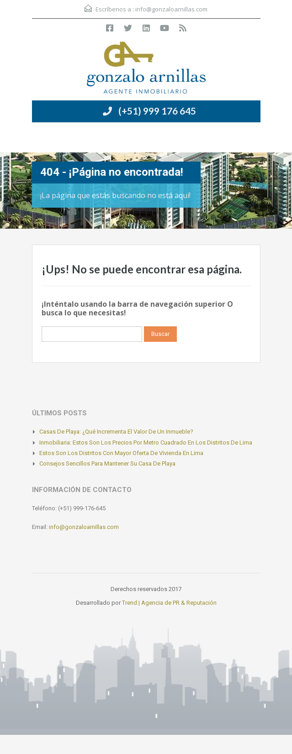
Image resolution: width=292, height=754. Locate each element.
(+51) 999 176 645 (157, 110)
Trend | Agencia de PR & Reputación (169, 602)
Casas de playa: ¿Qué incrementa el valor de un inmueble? (116, 431)
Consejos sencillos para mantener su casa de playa (107, 463)
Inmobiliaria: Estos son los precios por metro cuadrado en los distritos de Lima (145, 442)
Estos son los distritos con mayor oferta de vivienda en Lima (121, 453)
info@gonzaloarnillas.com (171, 9)
